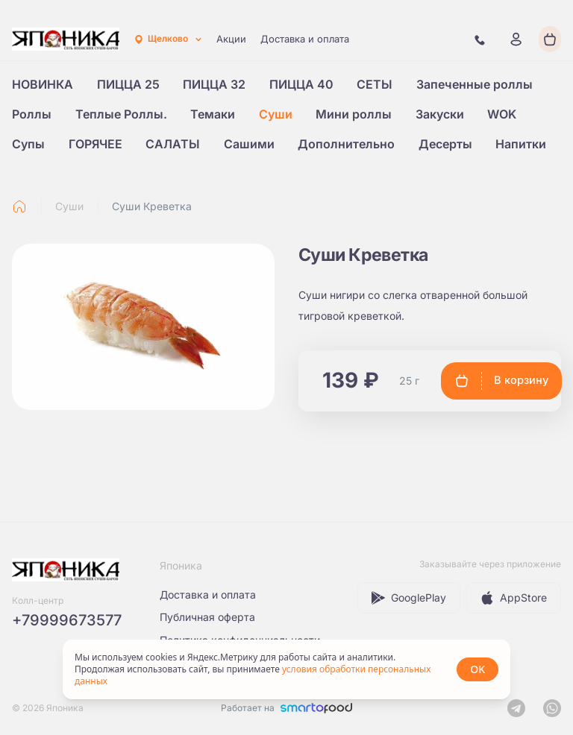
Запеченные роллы (474, 84)
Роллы (31, 114)
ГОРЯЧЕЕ (95, 143)
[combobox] (168, 39)
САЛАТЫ (172, 143)
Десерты (445, 143)
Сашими (249, 143)
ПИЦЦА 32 (214, 84)
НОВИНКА (42, 84)
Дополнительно (346, 143)
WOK (501, 114)
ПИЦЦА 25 (128, 84)
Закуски (440, 114)
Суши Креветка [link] (152, 206)
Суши (275, 114)
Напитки (520, 143)
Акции (231, 39)
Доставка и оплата (304, 39)
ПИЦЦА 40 (301, 84)
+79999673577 (67, 620)
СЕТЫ (374, 84)
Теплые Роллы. (121, 114)
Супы (28, 143)
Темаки (212, 114)
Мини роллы (354, 114)
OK (477, 669)
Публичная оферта (207, 617)
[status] (286, 669)
